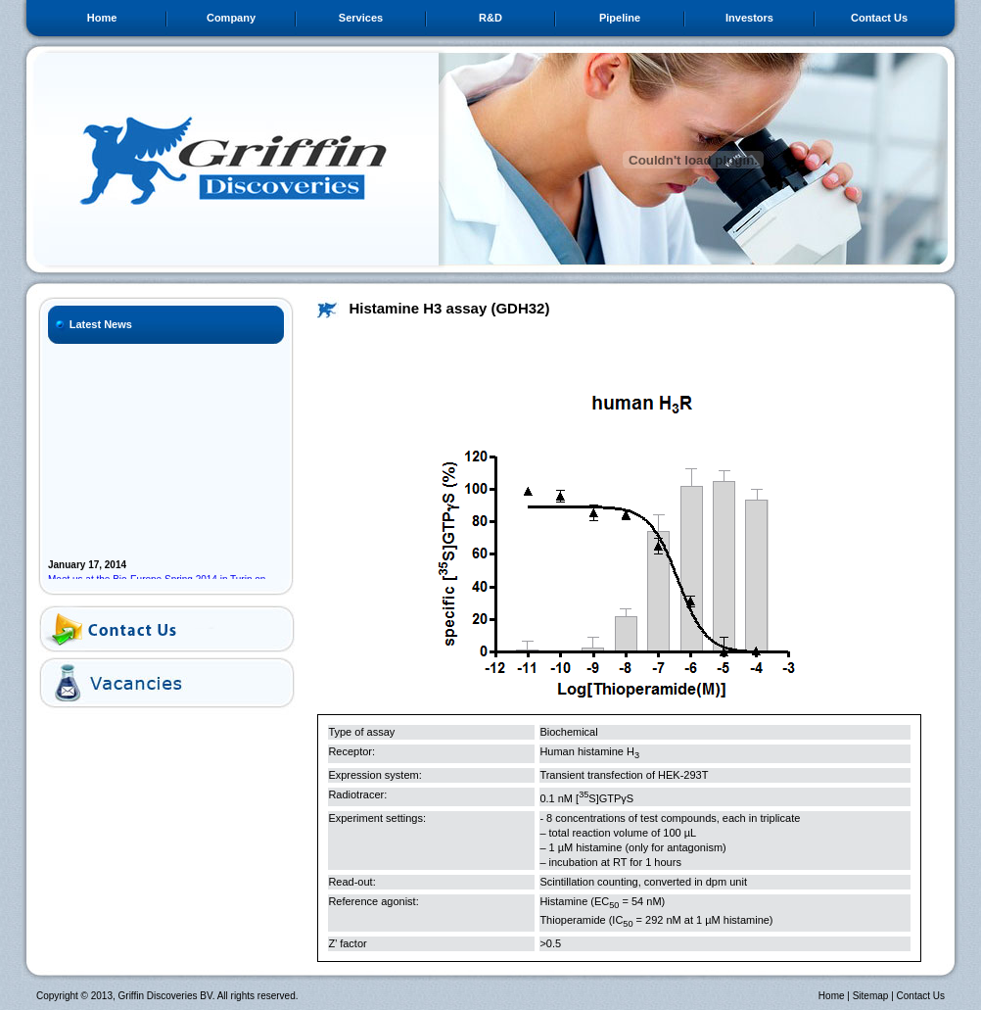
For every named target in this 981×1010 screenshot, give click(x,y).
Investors (749, 18)
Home (102, 18)
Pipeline (619, 18)
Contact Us (879, 18)
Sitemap (871, 995)
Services (361, 18)
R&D (490, 18)
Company (231, 18)
